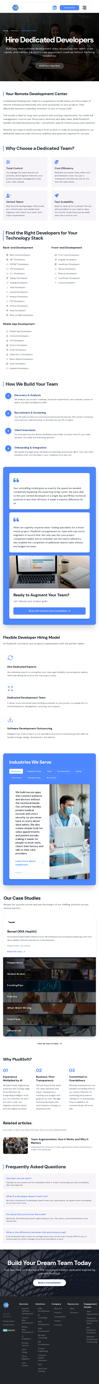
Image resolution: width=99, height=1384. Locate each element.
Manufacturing (34, 778)
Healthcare (16, 771)
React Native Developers (19, 359)
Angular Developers (65, 259)
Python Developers (17, 306)
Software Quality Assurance (42, 1358)
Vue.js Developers (64, 282)
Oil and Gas (51, 778)
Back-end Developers (18, 255)
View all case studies (49, 1043)
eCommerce (16, 778)
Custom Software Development (27, 1311)
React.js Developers (65, 273)
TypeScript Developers (67, 278)
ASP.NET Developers (17, 264)
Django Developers (17, 278)
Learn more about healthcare (29, 863)
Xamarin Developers (17, 368)
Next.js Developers (65, 268)
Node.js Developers (17, 296)
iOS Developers (15, 340)
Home (5, 30)
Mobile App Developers (19, 331)
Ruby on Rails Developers (19, 315)
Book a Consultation (49, 1282)
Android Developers (17, 336)
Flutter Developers (16, 345)
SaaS (49, 771)
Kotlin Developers (16, 349)
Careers (57, 1321)
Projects (57, 1312)
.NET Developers (15, 259)
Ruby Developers (16, 310)
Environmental (63, 771)
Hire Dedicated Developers (91, 1330)
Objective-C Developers (19, 354)
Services (14, 30)
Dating (78, 771)
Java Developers (15, 287)
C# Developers (15, 268)
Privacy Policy (9, 1321)
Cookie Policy (9, 1325)
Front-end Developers (66, 255)
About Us (58, 1308)
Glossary (74, 1312)
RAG (40, 1364)
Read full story (16, 951)
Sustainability (60, 1316)
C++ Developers (15, 273)
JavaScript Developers (67, 264)
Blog (72, 1308)
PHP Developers (15, 301)
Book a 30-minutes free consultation (49, 611)
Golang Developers (17, 282)
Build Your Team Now (49, 65)
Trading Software (34, 771)
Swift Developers (16, 363)
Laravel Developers (17, 292)
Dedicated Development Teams (91, 1320)
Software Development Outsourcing (91, 1339)
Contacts (58, 1325)
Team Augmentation (91, 1312)
